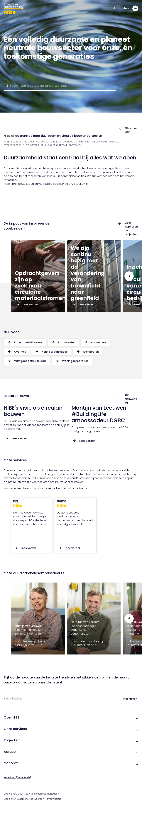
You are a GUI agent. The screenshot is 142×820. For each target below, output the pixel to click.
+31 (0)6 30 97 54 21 (84, 645)
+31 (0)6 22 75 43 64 (29, 645)
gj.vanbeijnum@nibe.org (87, 641)
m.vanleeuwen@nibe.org (31, 641)
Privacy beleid (53, 798)
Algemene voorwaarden (30, 798)
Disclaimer (10, 798)
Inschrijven (130, 699)
